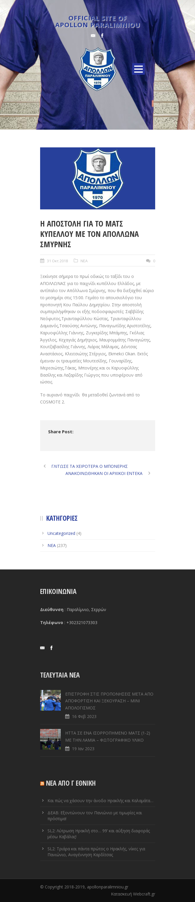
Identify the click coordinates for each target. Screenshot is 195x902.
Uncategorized (61, 533)
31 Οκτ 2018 (57, 260)
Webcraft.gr (144, 894)
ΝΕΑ (84, 260)
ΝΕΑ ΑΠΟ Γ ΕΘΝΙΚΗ (71, 783)
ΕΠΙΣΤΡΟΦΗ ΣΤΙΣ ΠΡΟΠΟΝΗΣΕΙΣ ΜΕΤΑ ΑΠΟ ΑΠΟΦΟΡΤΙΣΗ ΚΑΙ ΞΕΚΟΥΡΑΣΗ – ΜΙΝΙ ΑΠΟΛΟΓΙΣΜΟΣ (109, 701)
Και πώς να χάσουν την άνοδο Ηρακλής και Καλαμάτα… (100, 800)
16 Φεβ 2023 (84, 716)
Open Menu (138, 69)
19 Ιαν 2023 (83, 748)
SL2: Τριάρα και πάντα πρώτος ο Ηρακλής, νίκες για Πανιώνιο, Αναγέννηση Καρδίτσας (96, 851)
